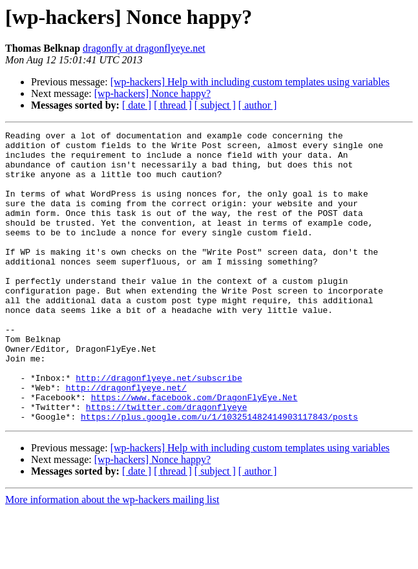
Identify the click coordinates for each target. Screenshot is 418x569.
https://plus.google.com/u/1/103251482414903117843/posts (219, 474)
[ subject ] (215, 105)
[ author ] (257, 105)
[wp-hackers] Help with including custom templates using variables (250, 81)
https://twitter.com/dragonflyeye (166, 463)
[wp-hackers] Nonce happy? (152, 93)
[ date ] (136, 105)
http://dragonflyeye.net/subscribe (159, 428)
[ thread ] (173, 105)
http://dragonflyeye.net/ (126, 440)
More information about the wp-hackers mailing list (112, 557)
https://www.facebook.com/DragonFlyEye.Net (194, 451)
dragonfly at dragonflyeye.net (144, 48)
